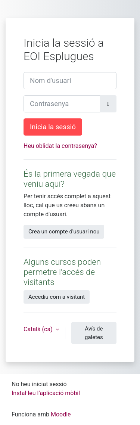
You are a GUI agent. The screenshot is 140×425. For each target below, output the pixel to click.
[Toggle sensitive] (108, 103)
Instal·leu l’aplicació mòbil (46, 393)
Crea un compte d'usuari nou (63, 231)
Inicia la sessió (53, 127)
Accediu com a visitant (56, 297)
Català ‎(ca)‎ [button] (39, 329)
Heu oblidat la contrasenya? (60, 145)
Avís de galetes (94, 333)
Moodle (61, 414)
